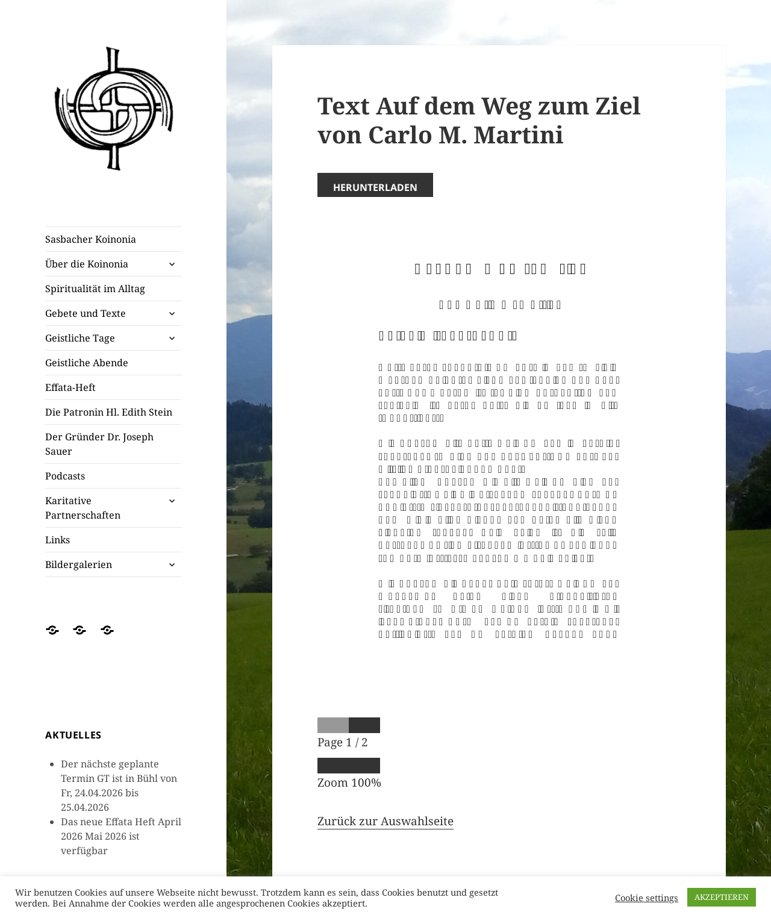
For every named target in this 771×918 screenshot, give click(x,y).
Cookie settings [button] (646, 897)
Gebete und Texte (85, 313)
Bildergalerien (78, 564)
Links (57, 539)
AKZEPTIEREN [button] (722, 896)
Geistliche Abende (86, 362)
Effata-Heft (70, 387)
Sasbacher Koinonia (90, 239)
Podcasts (65, 475)
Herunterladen (375, 187)
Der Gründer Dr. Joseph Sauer (99, 444)
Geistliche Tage (80, 338)
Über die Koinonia (86, 263)
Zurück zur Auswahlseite (385, 821)
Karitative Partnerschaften (82, 508)
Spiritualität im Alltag (95, 288)
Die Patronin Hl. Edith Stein (108, 412)
